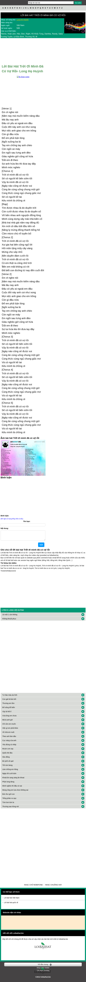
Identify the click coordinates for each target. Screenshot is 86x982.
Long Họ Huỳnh (23, 20)
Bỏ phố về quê (7, 763)
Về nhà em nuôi (8, 734)
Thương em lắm (8, 705)
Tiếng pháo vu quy (9, 800)
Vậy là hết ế (6, 713)
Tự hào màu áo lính (9, 697)
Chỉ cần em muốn (9, 726)
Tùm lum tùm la (8, 804)
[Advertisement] (23, 496)
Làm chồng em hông (10, 771)
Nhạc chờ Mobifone (33, 887)
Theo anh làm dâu (9, 738)
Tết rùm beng (7, 767)
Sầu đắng (6, 759)
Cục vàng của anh (9, 742)
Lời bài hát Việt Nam (11, 900)
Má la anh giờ (7, 722)
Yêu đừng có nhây (9, 746)
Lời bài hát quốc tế (11, 904)
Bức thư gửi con (8, 796)
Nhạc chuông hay (53, 887)
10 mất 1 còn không (9, 616)
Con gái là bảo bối (9, 701)
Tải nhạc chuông (43, 972)
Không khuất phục (9, 621)
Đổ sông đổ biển (8, 709)
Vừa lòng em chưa (9, 717)
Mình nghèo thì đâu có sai (12, 788)
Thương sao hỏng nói (10, 808)
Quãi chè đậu (7, 755)
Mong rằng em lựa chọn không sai (15, 792)
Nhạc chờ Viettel (43, 970)
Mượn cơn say (7, 751)
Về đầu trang (43, 966)
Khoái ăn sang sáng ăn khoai (13, 779)
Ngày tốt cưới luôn (9, 775)
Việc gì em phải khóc (10, 730)
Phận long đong (8, 784)
